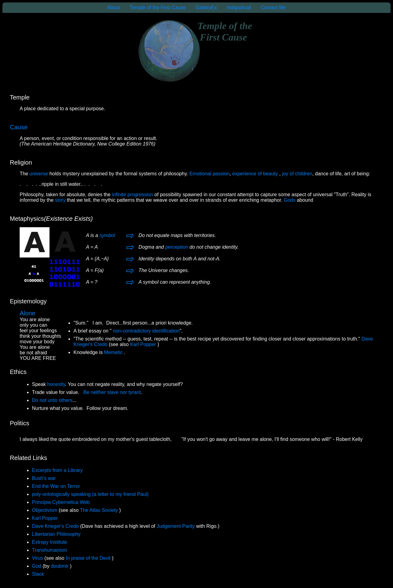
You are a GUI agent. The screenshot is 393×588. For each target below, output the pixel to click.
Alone (27, 313)
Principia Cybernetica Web (61, 502)
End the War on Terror (56, 486)
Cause (19, 127)
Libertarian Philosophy (56, 534)
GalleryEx (206, 7)
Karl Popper (144, 344)
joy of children (297, 173)
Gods (289, 200)
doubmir (60, 566)
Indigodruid (239, 7)
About (113, 7)
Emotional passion (209, 173)
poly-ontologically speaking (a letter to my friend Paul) (90, 494)
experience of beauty (255, 173)
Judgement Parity (176, 526)
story (60, 200)
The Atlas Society (99, 510)
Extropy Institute (49, 542)
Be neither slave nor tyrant (112, 392)
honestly (56, 384)
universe (38, 173)
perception (176, 247)
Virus (37, 558)
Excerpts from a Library (57, 470)
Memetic (114, 352)
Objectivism (45, 510)
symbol (107, 235)
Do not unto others (52, 400)
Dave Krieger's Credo (55, 526)
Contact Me (273, 7)
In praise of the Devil (89, 558)
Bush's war (44, 478)
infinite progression (133, 194)
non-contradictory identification (146, 330)
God (36, 566)
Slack (38, 574)
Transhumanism (49, 550)
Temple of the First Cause (158, 7)
